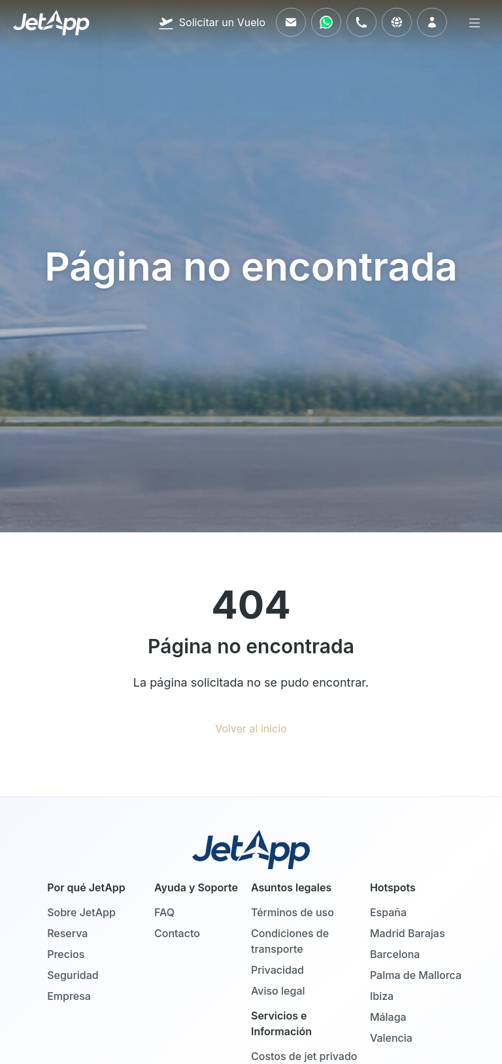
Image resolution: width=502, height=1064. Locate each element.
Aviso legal (278, 990)
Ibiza (381, 996)
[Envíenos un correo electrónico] (291, 22)
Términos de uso (292, 912)
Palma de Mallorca (415, 975)
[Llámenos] (361, 22)
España (388, 912)
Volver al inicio (250, 728)
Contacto (177, 933)
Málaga (388, 1016)
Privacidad (277, 969)
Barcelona (395, 954)
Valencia (391, 1037)
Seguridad (73, 975)
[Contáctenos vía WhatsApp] (326, 22)
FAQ (164, 912)
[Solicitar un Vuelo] (211, 22)
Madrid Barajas (407, 933)
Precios (65, 954)
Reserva (67, 933)
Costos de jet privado (304, 1056)
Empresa (69, 996)
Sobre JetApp (81, 912)
